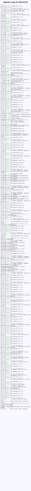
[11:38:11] (3, 258)
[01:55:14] (3, 415)
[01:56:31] (3, 346)
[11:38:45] (3, 164)
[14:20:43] (3, 59)
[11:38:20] (3, 236)
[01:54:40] (3, 433)
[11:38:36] (3, 189)
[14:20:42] (3, 60)
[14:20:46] (3, 51)
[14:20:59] (3, 15)
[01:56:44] (3, 334)
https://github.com (6, 7)
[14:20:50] (3, 39)
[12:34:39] (3, 131)
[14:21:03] (3, 6)
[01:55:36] (3, 388)
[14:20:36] (3, 77)
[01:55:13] (3, 420)
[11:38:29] (3, 211)
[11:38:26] (3, 221)
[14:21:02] (3, 10)
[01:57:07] (3, 307)
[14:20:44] (3, 56)
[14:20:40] (3, 65)
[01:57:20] (3, 292)
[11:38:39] (3, 182)
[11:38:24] (3, 227)
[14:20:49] (3, 41)
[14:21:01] (3, 13)
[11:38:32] (3, 202)
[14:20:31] (3, 90)
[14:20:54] (3, 28)
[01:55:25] (3, 403)
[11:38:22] (3, 231)
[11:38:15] (3, 248)
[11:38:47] (3, 158)
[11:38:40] (3, 178)
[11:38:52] (3, 141)
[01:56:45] (3, 329)
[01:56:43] (3, 337)
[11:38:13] (3, 252)
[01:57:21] (3, 287)
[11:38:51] (3, 145)
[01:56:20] (3, 353)
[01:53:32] (3, 478)
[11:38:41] (3, 175)
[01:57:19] (3, 296)
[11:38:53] (3, 139)
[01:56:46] (3, 327)
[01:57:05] (3, 313)
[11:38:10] (3, 261)
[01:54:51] (3, 428)
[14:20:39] (3, 68)
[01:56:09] (3, 359)
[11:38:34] (3, 196)
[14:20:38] (3, 70)
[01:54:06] (3, 454)
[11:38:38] (3, 185)
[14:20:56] (3, 23)
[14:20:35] (3, 80)
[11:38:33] (3, 199)
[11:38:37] (3, 186)
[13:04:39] (3, 112)
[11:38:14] (3, 250)
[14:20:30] (3, 93)
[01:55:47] (3, 376)
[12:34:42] (3, 122)
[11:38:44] (3, 166)
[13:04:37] (3, 116)
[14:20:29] (3, 94)
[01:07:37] (3, 485)
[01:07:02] (3, 489)
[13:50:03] (3, 103)
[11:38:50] (3, 148)
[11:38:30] (3, 208)
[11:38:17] (3, 242)
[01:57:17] (3, 303)
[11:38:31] (3, 203)
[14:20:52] (3, 35)
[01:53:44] (3, 466)
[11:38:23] (3, 229)
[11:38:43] (3, 170)
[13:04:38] (3, 114)
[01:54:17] (3, 449)
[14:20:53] (3, 30)
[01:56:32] (3, 338)
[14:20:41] (3, 61)
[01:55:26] (3, 400)
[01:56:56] (3, 317)
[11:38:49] (3, 151)
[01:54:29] (3, 442)
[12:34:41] (3, 124)
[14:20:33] (3, 84)
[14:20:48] (3, 45)
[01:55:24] (3, 413)
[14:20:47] (3, 48)
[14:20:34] (3, 82)
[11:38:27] (3, 216)
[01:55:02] (3, 421)
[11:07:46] (3, 279)
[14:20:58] (3, 17)
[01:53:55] (3, 461)
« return (3, 5)
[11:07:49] (3, 273)
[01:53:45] (3, 463)
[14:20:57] (3, 22)
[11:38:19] (3, 240)
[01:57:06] (3, 311)
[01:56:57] (3, 315)
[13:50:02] (3, 105)
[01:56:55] (3, 321)
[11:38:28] (3, 214)
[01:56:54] (3, 325)
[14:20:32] (3, 87)
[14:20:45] (3, 52)
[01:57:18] (3, 300)
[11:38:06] (3, 262)
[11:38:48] (3, 153)
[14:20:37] (3, 73)
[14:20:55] (3, 26)
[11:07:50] (3, 270)
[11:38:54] (3, 136)
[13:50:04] (3, 101)
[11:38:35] (3, 191)
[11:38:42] (3, 173)
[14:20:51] (3, 38)
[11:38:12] (3, 256)
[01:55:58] (3, 365)
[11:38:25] (3, 223)
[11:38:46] (3, 160)
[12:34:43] (3, 119)
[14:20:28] (3, 98)
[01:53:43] (3, 476)
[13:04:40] (3, 110)
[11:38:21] (3, 233)
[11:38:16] (3, 245)
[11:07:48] (3, 278)
